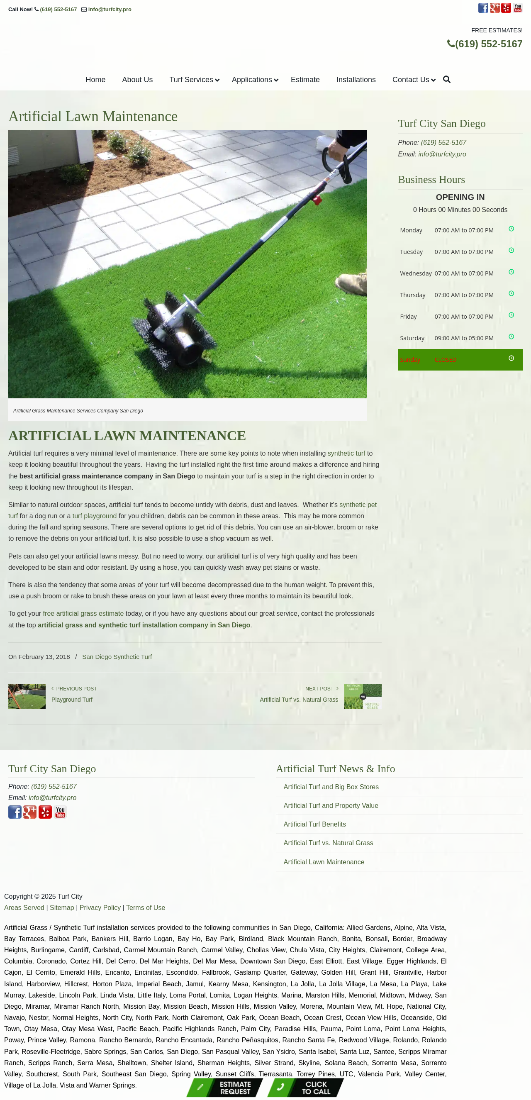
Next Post (321, 689)
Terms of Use (145, 907)
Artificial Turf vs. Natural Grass (299, 699)
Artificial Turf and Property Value (331, 805)
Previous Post (74, 689)
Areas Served (24, 907)
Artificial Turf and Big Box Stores (331, 786)
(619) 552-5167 (58, 9)
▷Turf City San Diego (265, 40)
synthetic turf (346, 453)
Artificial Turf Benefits (315, 824)
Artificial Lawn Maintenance (324, 862)
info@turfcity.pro (110, 9)
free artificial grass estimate (83, 613)
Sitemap (62, 907)
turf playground (95, 516)
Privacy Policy (100, 907)
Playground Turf (72, 699)
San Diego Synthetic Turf (117, 656)
